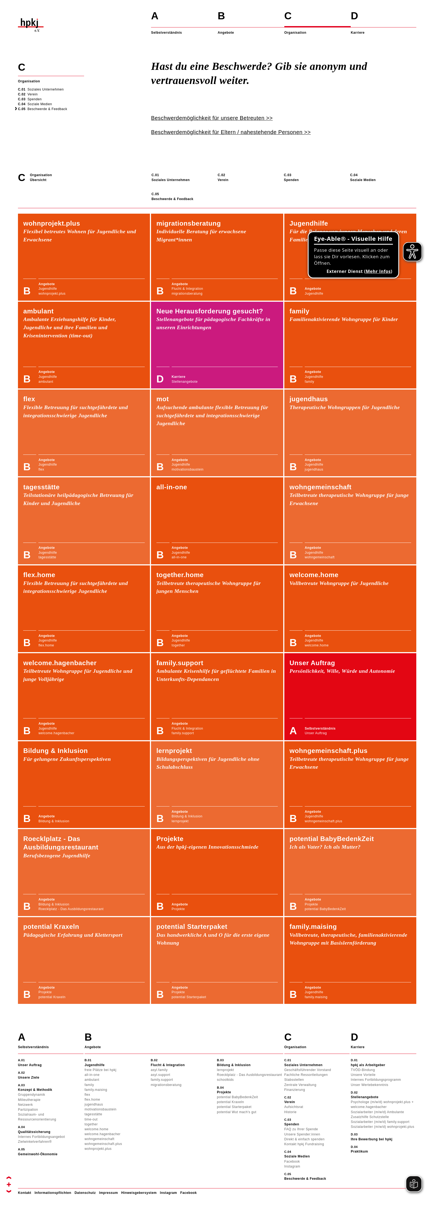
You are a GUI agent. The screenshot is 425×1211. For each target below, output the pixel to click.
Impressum (108, 1193)
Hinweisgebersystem (139, 1193)
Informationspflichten (53, 1193)
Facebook (188, 1193)
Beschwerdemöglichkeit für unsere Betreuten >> (212, 118)
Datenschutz (85, 1193)
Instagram (168, 1193)
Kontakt (24, 1193)
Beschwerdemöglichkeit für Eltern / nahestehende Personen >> (231, 132)
